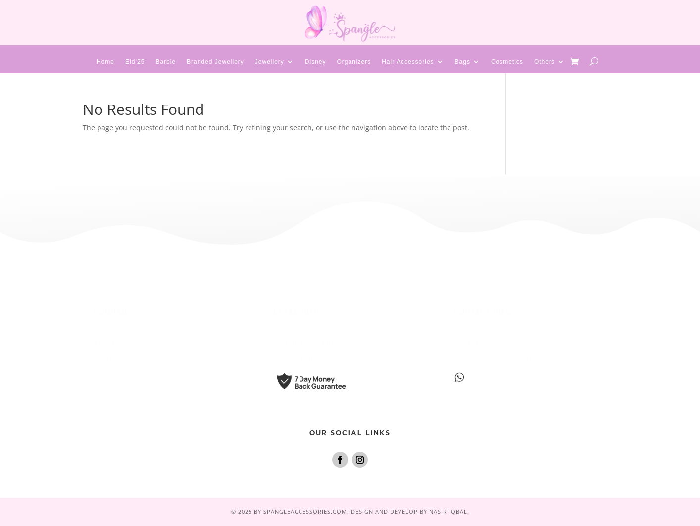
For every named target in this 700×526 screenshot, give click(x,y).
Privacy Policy (297, 359)
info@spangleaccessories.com (504, 359)
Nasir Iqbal (448, 511)
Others (544, 61)
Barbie (165, 61)
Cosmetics (507, 61)
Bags (462, 61)
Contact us (112, 359)
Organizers (354, 61)
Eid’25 (135, 61)
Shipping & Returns (306, 342)
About (104, 342)
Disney (315, 61)
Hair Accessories (408, 61)
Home (105, 61)
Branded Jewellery (215, 61)
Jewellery (269, 61)
